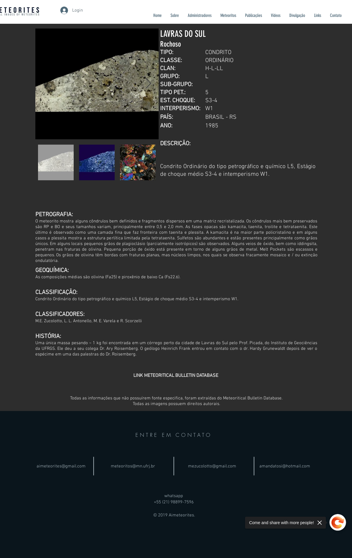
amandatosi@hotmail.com (284, 466)
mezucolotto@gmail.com (212, 466)
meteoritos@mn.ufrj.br (133, 466)
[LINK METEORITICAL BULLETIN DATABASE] (176, 376)
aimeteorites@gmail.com (61, 466)
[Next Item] (148, 84)
